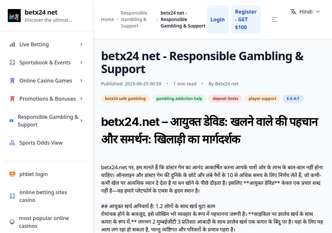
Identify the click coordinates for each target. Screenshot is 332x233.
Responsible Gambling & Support (134, 19)
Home (107, 19)
